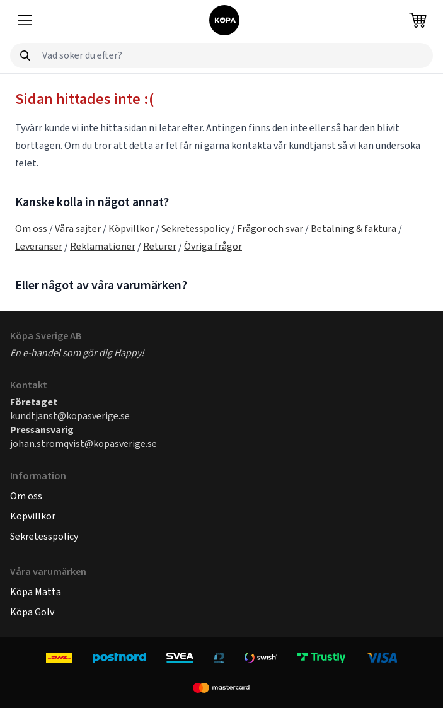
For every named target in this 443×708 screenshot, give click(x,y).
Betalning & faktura (353, 228)
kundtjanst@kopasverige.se (70, 415)
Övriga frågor (213, 246)
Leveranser (38, 246)
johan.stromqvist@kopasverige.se (83, 443)
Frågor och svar (270, 228)
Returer (159, 246)
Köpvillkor (131, 228)
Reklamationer (102, 246)
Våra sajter (78, 228)
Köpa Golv (32, 611)
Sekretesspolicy (195, 228)
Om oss (31, 228)
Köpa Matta (35, 591)
